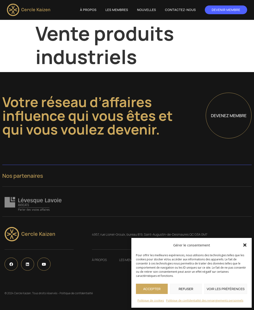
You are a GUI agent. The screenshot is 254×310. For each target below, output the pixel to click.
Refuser (186, 288)
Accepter (151, 288)
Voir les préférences (226, 288)
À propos (88, 10)
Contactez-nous (180, 10)
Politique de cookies (151, 300)
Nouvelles (146, 10)
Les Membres (116, 10)
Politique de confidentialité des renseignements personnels (204, 300)
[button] (245, 245)
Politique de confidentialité (76, 293)
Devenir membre (226, 10)
